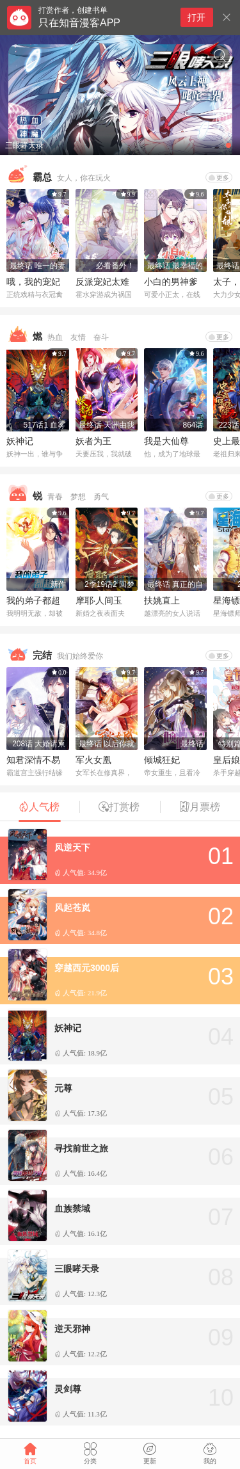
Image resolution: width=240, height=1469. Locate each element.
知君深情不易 (33, 760)
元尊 (63, 1088)
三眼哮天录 (76, 1269)
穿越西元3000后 (86, 968)
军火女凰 (93, 760)
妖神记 (19, 441)
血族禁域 (72, 1208)
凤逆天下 (72, 847)
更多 (219, 177)
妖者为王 (93, 441)
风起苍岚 (72, 908)
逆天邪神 (72, 1329)
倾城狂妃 (162, 760)
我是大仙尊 (166, 441)
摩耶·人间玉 (99, 600)
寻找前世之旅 (81, 1148)
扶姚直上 (162, 600)
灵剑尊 (67, 1389)
